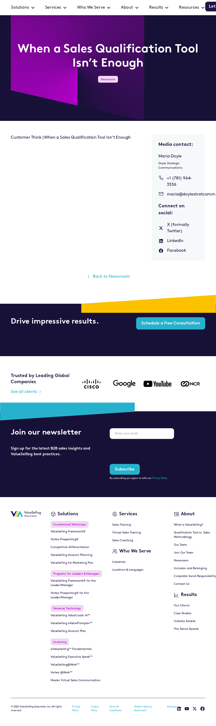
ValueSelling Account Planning (71, 555)
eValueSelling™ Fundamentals (71, 649)
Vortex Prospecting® (65, 539)
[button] (23, 7)
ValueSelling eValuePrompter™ (71, 623)
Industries (118, 562)
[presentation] (142, 450)
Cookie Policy (95, 708)
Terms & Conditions (115, 708)
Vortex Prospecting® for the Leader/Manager (70, 595)
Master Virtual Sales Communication (76, 680)
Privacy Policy (159, 478)
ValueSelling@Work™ (65, 664)
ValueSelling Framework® (68, 531)
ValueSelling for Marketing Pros (72, 563)
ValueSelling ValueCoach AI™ (70, 615)
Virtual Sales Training (126, 532)
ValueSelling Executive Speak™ (71, 657)
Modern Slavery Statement (143, 708)
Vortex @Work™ (61, 672)
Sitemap (171, 706)
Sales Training (121, 524)
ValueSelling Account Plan (68, 631)
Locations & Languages (127, 570)
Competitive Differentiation (70, 547)
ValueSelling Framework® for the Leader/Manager (73, 583)
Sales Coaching (122, 540)
